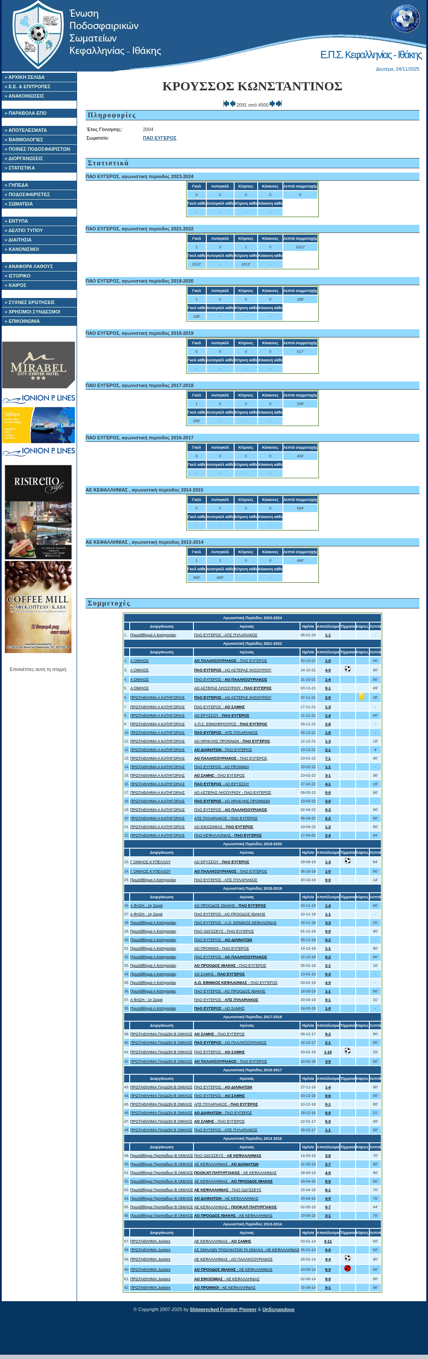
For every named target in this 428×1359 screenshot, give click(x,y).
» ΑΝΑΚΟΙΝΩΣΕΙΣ (24, 95)
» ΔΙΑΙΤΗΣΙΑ (18, 239)
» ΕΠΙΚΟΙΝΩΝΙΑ (22, 321)
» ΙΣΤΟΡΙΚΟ (17, 275)
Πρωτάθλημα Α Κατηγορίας (153, 635)
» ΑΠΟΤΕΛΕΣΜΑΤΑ (26, 130)
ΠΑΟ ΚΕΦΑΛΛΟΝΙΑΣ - (228, 835)
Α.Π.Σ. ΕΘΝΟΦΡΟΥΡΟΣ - (230, 724)
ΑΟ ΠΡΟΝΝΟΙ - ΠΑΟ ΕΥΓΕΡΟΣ (221, 948)
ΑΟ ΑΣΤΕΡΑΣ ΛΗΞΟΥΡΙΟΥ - (232, 688)
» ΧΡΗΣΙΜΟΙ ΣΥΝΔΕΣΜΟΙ (32, 311)
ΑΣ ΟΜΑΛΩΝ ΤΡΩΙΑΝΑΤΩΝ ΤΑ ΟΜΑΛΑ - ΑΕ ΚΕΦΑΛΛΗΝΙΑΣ (247, 1250)
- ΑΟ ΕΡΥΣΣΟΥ (221, 784)
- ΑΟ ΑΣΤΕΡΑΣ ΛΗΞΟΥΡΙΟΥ (232, 670)
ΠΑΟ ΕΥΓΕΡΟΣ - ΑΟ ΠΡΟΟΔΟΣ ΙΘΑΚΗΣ (229, 914)
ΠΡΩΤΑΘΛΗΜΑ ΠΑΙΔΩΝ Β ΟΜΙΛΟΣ (161, 1034)
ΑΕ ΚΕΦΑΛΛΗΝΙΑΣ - (226, 1164)
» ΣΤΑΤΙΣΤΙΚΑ (20, 167)
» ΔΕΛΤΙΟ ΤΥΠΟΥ (24, 230)
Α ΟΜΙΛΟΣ (139, 661)
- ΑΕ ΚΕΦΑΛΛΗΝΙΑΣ (235, 1173)
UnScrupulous (278, 1309)
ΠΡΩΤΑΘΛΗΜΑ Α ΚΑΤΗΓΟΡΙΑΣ (157, 697)
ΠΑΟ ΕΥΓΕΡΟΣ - (230, 679)
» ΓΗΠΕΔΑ (16, 185)
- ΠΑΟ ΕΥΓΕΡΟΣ (230, 661)
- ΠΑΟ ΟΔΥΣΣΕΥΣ (227, 1190)
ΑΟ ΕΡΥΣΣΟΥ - (221, 715)
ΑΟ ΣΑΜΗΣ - (219, 974)
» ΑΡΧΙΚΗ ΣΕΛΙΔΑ (25, 77)
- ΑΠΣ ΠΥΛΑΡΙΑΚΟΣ (226, 732)
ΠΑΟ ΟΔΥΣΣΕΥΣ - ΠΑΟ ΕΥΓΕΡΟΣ (224, 931)
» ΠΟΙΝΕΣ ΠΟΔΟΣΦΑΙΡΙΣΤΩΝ (37, 149)
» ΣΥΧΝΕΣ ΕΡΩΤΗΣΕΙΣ (30, 302)
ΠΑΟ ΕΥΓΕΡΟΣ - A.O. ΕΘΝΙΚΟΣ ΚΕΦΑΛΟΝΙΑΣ (235, 923)
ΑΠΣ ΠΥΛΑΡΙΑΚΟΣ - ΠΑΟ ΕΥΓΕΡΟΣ (226, 818)
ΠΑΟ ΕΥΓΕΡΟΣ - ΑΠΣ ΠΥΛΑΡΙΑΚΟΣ (225, 635)
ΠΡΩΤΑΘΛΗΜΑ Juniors (150, 1241)
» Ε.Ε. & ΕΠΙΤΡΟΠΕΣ (28, 86)
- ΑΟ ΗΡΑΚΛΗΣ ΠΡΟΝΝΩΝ (232, 801)
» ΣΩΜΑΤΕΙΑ (19, 203)
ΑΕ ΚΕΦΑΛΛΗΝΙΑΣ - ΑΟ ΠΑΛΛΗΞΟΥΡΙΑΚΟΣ (233, 1259)
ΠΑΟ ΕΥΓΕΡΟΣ (159, 137)
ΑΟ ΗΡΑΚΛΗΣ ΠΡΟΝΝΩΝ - (232, 741)
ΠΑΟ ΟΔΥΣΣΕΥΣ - (227, 1155)
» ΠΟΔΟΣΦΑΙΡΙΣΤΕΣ (27, 194)
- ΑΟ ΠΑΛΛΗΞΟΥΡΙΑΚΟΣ (230, 1042)
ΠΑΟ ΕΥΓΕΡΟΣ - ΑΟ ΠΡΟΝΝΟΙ (221, 767)
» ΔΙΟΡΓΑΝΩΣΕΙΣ (24, 158)
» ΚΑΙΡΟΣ (16, 285)
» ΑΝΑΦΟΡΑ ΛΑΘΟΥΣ (29, 266)
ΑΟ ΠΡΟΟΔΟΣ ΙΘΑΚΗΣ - (230, 905)
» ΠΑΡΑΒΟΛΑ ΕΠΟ (26, 113)
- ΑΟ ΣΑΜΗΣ (219, 1008)
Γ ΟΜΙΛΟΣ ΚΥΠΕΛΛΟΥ (150, 862)
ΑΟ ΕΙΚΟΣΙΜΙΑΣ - (223, 827)
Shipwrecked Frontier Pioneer (223, 1309)
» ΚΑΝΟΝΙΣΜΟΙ (22, 249)
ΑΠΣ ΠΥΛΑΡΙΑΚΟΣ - (226, 1104)
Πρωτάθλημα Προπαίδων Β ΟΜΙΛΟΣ (161, 1155)
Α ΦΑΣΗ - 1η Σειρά (146, 905)
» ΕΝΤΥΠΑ (16, 221)
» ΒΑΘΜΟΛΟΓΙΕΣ (24, 139)
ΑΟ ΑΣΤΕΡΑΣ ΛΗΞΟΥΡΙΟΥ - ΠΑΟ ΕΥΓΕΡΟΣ (232, 792)
